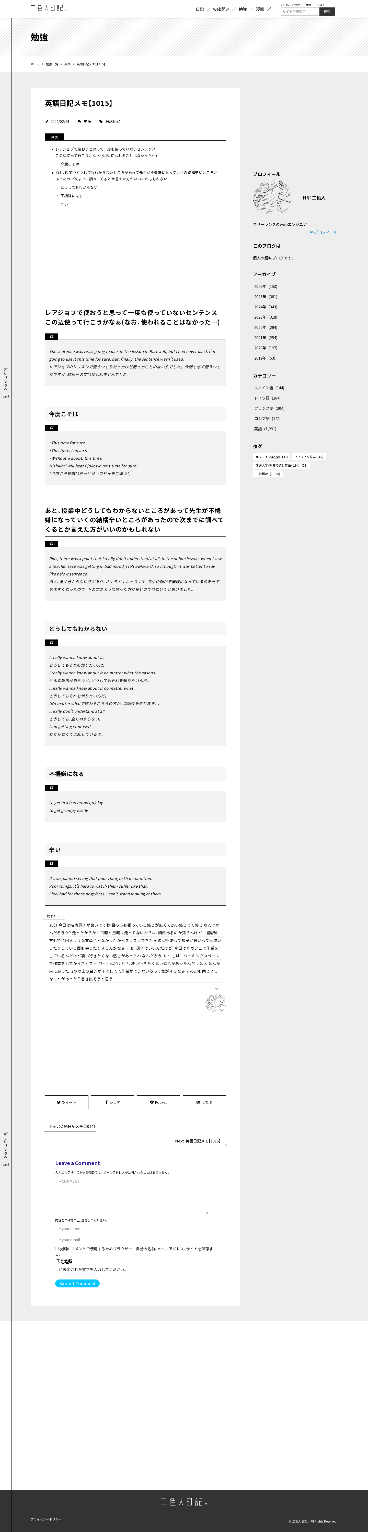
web (296, 5)
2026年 (265, 286)
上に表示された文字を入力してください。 (91, 1269)
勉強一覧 (52, 64)
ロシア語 (267, 418)
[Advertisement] (135, 259)
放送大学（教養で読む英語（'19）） (281, 465)
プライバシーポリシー (46, 1519)
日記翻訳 (113, 121)
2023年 (265, 317)
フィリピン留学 (308, 457)
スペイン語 (269, 387)
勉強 (307, 5)
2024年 (265, 306)
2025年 (265, 296)
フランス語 (269, 408)
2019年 (264, 358)
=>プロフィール (323, 232)
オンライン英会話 (272, 457)
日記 (285, 5)
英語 (67, 64)
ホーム (35, 64)
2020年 (265, 347)
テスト (319, 5)
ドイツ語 (267, 398)
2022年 (265, 327)
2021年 (265, 337)
